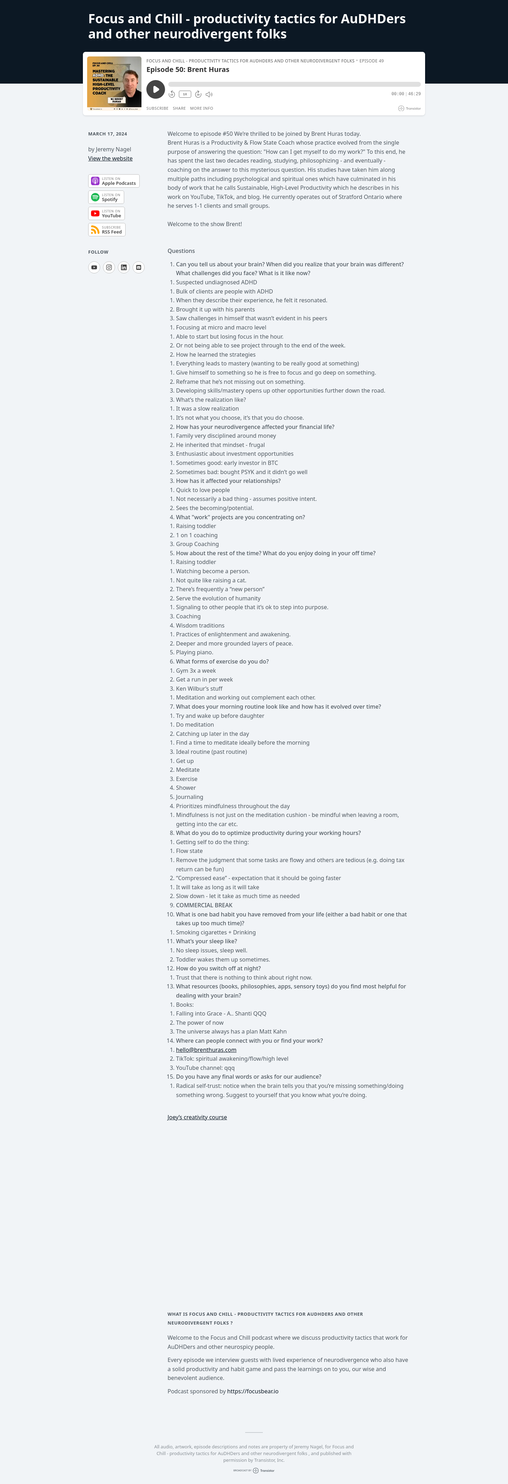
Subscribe (157, 108)
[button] (294, 84)
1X (185, 94)
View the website (110, 158)
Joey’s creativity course (197, 1117)
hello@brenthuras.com (206, 1050)
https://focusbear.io (253, 1391)
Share (179, 108)
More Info (201, 108)
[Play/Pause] (114, 83)
